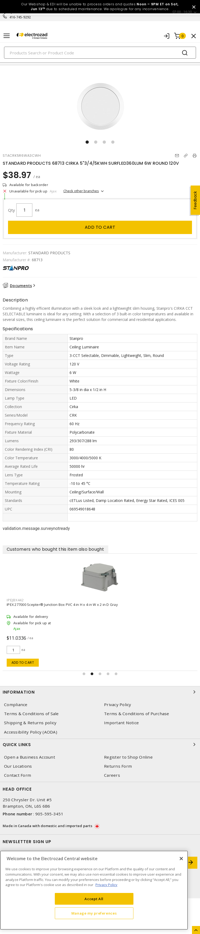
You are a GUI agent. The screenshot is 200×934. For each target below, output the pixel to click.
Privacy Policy (117, 704)
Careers (112, 775)
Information (100, 692)
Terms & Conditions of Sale (31, 713)
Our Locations (18, 766)
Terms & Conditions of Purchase (136, 713)
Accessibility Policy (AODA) (30, 732)
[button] (87, 142)
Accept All (93, 898)
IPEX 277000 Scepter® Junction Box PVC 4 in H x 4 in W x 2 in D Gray (62, 604)
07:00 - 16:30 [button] (182, 12)
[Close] (181, 858)
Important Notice (121, 722)
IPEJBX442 (15, 600)
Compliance (16, 704)
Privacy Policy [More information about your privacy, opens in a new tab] (106, 884)
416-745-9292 (20, 17)
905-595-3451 (49, 813)
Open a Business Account (29, 757)
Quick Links (100, 744)
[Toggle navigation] (7, 36)
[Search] (100, 53)
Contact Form (17, 775)
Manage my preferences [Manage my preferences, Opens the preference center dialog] (94, 913)
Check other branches (81, 190)
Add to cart (100, 227)
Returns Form (118, 766)
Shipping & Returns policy (30, 722)
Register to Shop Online (128, 757)
